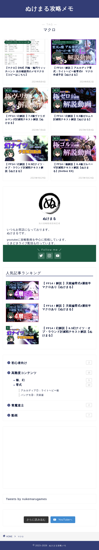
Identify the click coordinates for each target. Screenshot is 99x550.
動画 (51, 415)
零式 (54, 385)
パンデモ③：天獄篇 (32, 395)
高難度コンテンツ (51, 373)
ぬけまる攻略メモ (49, 8)
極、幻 (54, 380)
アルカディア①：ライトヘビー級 (40, 390)
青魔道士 (51, 405)
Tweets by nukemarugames (26, 499)
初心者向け (51, 363)
